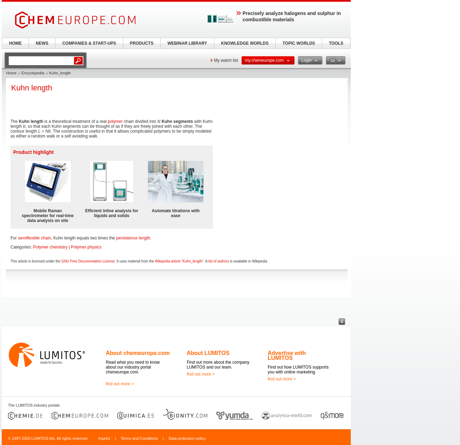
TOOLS (336, 43)
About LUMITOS (208, 353)
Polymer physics (86, 247)
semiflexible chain (34, 238)
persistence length (133, 238)
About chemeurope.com (138, 353)
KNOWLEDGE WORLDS (245, 43)
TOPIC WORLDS (298, 43)
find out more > (120, 383)
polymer (115, 121)
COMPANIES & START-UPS (89, 43)
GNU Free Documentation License (88, 261)
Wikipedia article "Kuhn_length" (179, 261)
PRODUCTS (141, 43)
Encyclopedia (32, 73)
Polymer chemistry (50, 247)
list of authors (218, 261)
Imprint (104, 438)
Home (11, 73)
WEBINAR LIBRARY (187, 43)
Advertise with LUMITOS (287, 355)
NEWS (42, 43)
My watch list (226, 60)
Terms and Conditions (139, 438)
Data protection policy (187, 438)
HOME (15, 43)
